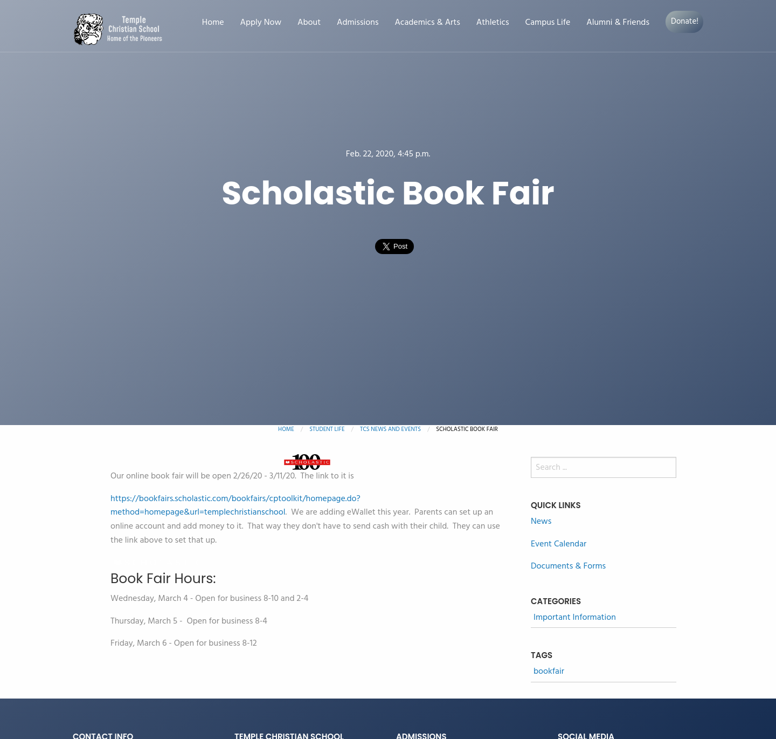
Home (213, 23)
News (541, 522)
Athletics (492, 23)
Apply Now (260, 23)
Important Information (575, 618)
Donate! (684, 21)
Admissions (357, 23)
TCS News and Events (390, 429)
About (309, 23)
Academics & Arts (427, 23)
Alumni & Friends (617, 23)
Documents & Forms (568, 566)
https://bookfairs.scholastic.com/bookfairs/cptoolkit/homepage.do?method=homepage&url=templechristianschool (235, 506)
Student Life (326, 429)
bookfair (549, 672)
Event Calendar (558, 544)
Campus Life (548, 23)
